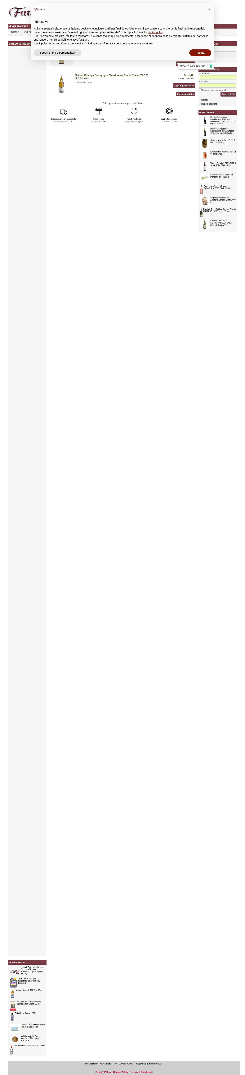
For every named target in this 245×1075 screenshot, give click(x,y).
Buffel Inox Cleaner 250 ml (26, 1013)
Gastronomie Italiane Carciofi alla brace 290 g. (222, 141)
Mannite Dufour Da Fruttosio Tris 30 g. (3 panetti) (33, 1026)
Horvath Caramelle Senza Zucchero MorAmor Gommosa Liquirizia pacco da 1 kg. (32, 970)
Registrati (204, 100)
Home (15, 32)
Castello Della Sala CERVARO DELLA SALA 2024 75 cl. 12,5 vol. (221, 223)
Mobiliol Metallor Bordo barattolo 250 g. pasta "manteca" (30, 1038)
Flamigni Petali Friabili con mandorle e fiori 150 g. (221, 176)
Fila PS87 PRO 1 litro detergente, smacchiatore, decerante (29, 981)
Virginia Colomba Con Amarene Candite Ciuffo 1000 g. (223, 200)
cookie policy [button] (155, 32)
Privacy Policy (103, 1072)
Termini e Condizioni (141, 1072)
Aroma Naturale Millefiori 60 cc (29, 990)
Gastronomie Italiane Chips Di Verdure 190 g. (223, 153)
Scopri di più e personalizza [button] (57, 52)
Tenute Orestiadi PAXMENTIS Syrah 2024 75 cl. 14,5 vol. (223, 164)
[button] (209, 9)
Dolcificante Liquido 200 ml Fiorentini (29, 1046)
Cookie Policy (120, 1072)
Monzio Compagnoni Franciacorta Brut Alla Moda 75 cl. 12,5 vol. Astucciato (222, 131)
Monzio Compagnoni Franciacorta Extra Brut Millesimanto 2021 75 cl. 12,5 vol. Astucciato (222, 120)
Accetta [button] (200, 52)
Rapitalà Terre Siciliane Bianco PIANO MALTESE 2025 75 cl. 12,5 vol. (219, 210)
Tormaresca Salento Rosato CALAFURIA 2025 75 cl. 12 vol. (217, 187)
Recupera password (208, 104)
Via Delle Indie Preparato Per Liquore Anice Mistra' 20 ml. (29, 1003)
